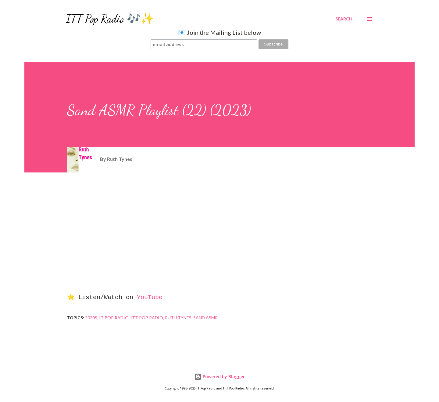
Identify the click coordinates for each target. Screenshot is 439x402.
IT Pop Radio (114, 317)
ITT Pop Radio (146, 317)
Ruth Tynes (178, 317)
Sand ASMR (205, 317)
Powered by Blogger (219, 376)
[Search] (343, 18)
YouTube (149, 297)
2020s (91, 317)
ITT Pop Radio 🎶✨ (110, 18)
